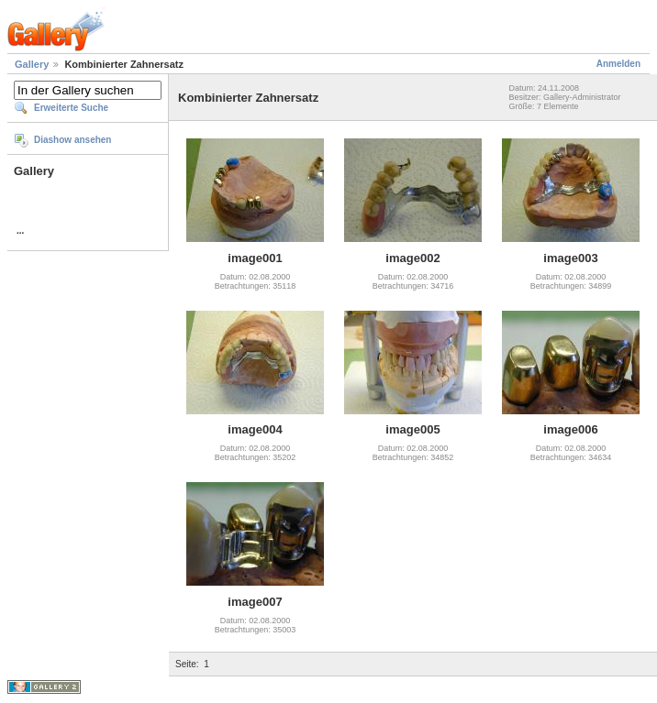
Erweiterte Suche (71, 108)
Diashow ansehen (72, 140)
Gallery (32, 64)
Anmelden (618, 64)
